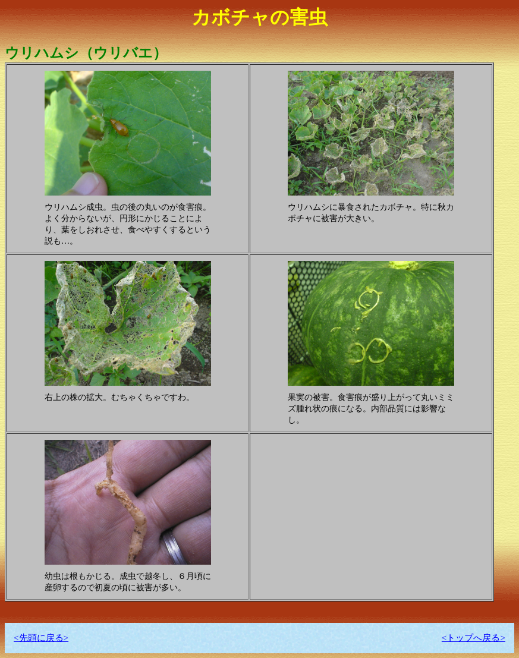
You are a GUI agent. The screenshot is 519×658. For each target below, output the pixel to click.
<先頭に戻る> (41, 637)
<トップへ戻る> (473, 637)
